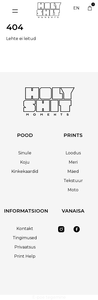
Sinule (24, 153)
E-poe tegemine (49, 297)
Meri (73, 162)
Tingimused (25, 237)
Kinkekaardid (24, 171)
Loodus (73, 153)
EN (76, 8)
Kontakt (24, 228)
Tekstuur (73, 180)
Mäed (73, 171)
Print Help (24, 256)
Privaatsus (24, 247)
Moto (73, 189)
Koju (25, 162)
